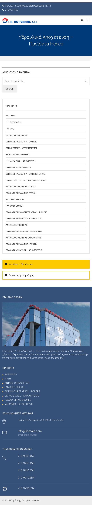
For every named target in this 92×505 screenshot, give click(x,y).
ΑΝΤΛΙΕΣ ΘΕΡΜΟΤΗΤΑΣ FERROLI (21, 187)
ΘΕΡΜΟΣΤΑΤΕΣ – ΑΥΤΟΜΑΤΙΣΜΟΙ (21, 148)
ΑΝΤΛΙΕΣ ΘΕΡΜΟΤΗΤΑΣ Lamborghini (23, 238)
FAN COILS (11, 115)
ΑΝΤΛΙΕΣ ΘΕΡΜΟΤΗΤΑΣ (16, 135)
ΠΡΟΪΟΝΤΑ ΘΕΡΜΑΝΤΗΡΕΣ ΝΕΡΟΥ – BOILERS (26, 212)
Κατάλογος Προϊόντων (19, 264)
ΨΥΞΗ (12, 129)
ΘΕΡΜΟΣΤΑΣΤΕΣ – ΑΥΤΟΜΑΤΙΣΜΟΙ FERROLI (26, 180)
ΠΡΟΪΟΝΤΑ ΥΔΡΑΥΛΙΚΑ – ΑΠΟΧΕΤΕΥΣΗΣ (24, 218)
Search (10, 88)
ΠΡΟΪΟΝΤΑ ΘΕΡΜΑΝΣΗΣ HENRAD (21, 244)
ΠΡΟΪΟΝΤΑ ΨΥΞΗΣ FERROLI (18, 167)
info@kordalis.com (30, 431)
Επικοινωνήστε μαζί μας (19, 275)
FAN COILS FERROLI (15, 199)
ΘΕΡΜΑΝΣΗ (15, 122)
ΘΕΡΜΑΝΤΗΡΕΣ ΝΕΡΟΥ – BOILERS (21, 142)
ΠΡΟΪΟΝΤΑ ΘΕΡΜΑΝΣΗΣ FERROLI (21, 193)
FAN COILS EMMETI (14, 206)
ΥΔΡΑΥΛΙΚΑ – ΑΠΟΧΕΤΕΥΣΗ (22, 161)
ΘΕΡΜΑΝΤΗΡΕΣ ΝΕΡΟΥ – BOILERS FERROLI (25, 174)
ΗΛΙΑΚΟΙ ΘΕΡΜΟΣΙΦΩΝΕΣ (18, 154)
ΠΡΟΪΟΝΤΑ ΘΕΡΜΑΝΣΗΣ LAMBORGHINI (24, 231)
